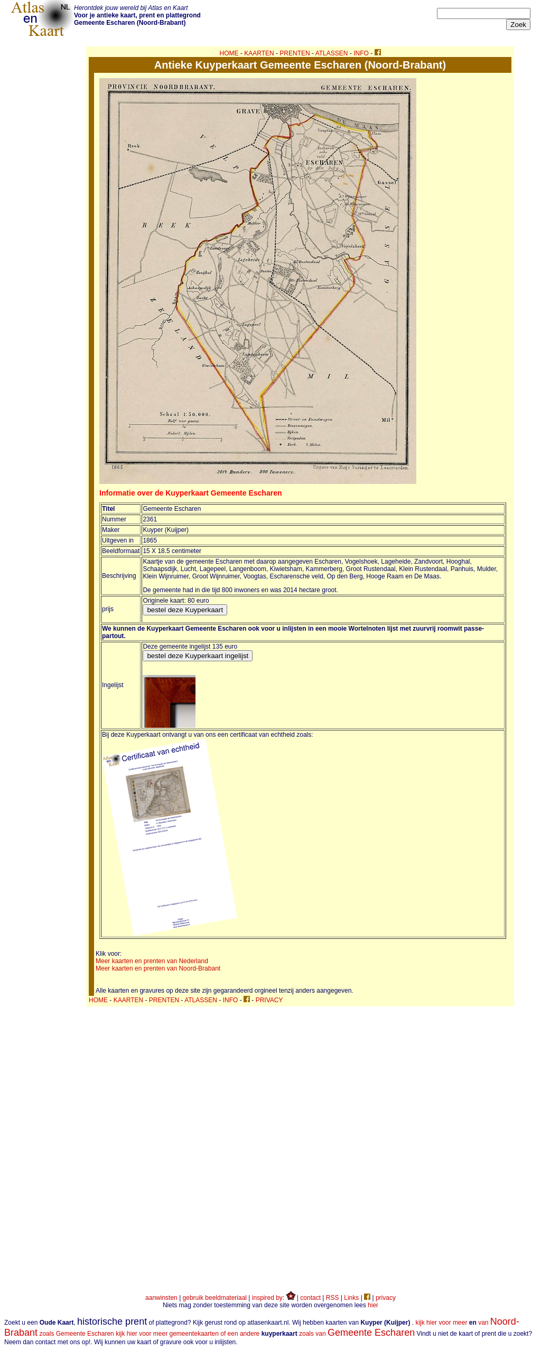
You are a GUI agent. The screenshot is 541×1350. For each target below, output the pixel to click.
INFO (361, 53)
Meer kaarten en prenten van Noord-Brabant (158, 968)
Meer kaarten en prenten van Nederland (152, 961)
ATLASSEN (331, 53)
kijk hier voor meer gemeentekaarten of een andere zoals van (265, 1333)
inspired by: (273, 1297)
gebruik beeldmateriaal (215, 1297)
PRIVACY (269, 1000)
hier (373, 1305)
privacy (386, 1297)
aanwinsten (161, 1297)
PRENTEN (294, 53)
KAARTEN (259, 53)
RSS (332, 1297)
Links (351, 1297)
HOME (229, 53)
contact (310, 1297)
